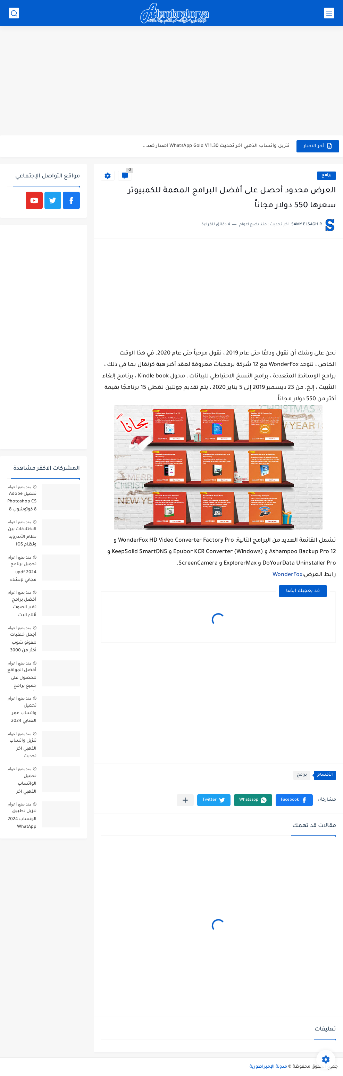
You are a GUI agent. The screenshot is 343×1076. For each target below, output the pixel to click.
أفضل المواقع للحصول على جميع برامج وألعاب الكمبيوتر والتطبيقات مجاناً (21, 679)
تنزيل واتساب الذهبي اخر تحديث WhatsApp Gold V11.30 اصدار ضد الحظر (22, 750)
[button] (294, 800)
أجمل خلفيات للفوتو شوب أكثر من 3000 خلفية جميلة (23, 644)
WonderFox (287, 575)
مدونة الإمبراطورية (268, 1067)
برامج (326, 175)
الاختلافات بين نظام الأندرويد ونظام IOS (22, 537)
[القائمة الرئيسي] (329, 13)
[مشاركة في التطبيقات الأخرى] (185, 800)
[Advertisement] (171, 81)
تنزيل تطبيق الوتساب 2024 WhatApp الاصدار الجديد (22, 820)
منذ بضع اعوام (19, 486)
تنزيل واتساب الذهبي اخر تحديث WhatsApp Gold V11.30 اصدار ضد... (216, 146)
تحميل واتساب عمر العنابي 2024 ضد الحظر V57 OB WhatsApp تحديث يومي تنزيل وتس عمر (22, 714)
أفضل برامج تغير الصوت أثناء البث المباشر (24, 609)
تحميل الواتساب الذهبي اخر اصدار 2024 (24, 785)
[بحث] (14, 13)
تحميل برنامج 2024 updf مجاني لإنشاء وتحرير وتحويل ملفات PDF (22, 573)
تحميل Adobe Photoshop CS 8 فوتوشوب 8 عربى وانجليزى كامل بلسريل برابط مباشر (21, 503)
